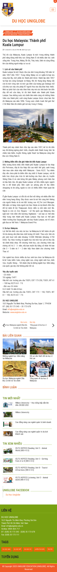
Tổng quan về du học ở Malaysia (41, 325)
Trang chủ (9, 32)
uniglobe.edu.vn (18, 309)
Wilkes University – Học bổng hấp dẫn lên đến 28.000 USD (32, 404)
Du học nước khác (23, 32)
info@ (10, 309)
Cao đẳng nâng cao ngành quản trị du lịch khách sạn (31, 433)
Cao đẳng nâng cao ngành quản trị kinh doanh (33, 422)
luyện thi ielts (39, 549)
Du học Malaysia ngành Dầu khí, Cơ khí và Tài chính (15, 325)
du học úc (27, 549)
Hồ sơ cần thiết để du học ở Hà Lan (41, 357)
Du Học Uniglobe (13, 494)
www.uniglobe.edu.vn (18, 312)
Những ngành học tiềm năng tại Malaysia (14, 357)
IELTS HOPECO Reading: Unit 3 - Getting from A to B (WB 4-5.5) (31, 460)
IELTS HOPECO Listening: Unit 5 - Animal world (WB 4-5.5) (31, 478)
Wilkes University (22, 412)
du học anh (6, 549)
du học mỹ (17, 549)
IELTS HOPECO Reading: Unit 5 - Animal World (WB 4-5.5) (31, 449)
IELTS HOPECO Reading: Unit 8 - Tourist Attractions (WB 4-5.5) (31, 469)
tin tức (50, 549)
